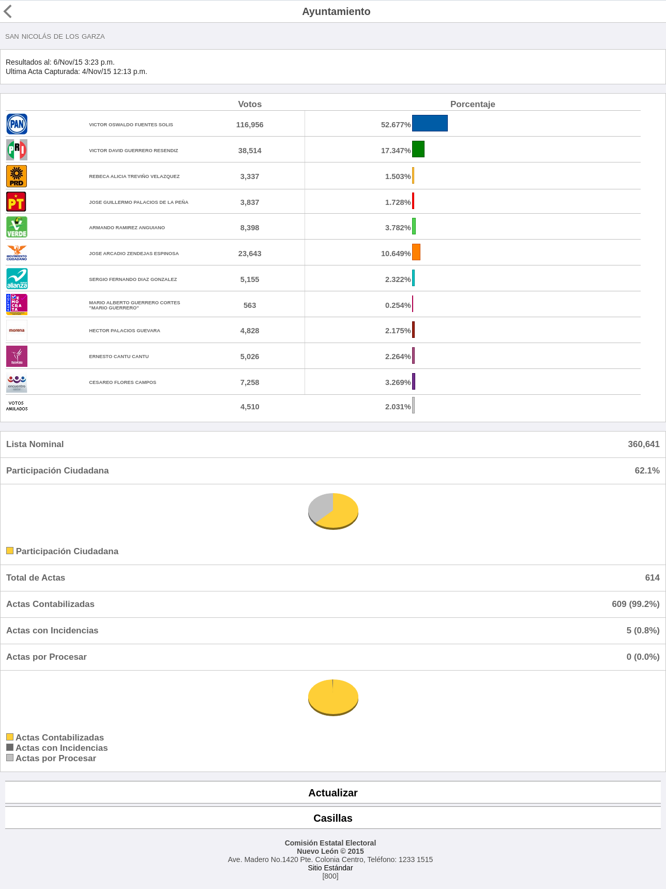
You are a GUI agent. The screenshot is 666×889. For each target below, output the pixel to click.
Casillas (333, 818)
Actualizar (333, 792)
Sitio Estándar (330, 868)
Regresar (26, 11)
